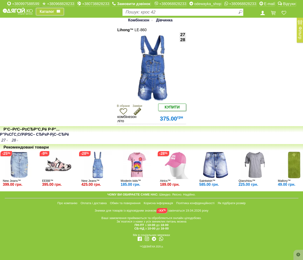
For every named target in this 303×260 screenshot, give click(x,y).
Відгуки (287, 4)
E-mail (267, 4)
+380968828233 (58, 4)
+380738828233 (93, 4)
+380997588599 (23, 4)
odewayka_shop (205, 4)
